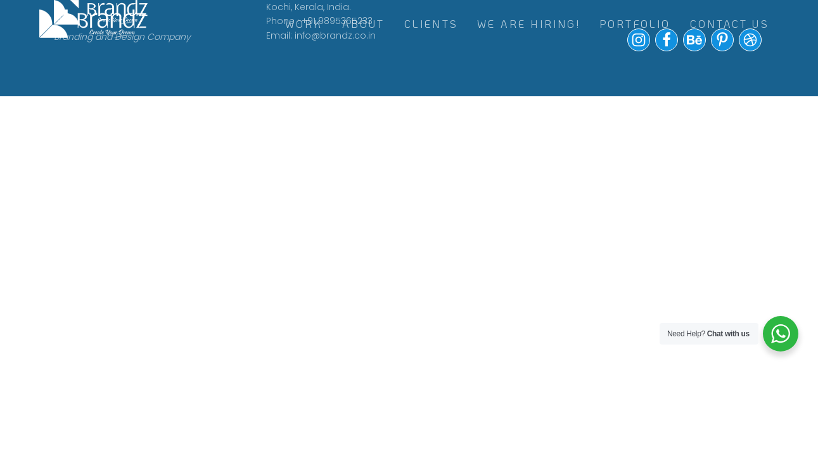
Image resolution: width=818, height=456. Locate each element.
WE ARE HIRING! (528, 23)
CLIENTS (431, 23)
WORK (304, 23)
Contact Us (729, 23)
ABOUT (363, 23)
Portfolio (635, 23)
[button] (639, 48)
